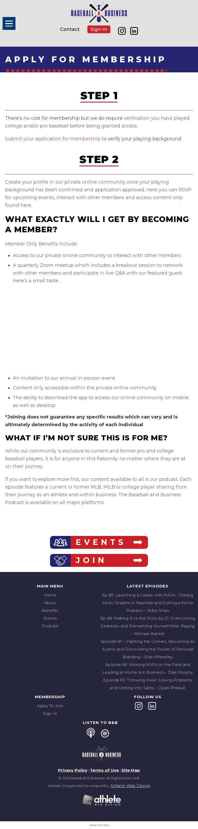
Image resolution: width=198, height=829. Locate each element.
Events (50, 618)
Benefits (50, 610)
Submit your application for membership (53, 139)
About (50, 602)
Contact (70, 29)
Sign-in (98, 29)
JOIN (91, 560)
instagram (122, 31)
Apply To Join (50, 705)
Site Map (130, 770)
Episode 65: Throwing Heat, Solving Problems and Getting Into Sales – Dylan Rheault (147, 684)
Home (50, 595)
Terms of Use (104, 770)
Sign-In (50, 713)
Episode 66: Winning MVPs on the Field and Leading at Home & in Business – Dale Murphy (147, 668)
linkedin (134, 31)
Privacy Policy (73, 770)
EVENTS (101, 542)
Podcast (50, 625)
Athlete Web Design (130, 785)
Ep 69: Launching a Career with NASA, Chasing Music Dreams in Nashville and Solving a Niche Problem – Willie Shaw (147, 603)
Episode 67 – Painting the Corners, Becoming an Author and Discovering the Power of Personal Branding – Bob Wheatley (148, 649)
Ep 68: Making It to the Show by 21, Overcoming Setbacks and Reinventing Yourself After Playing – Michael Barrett (148, 626)
